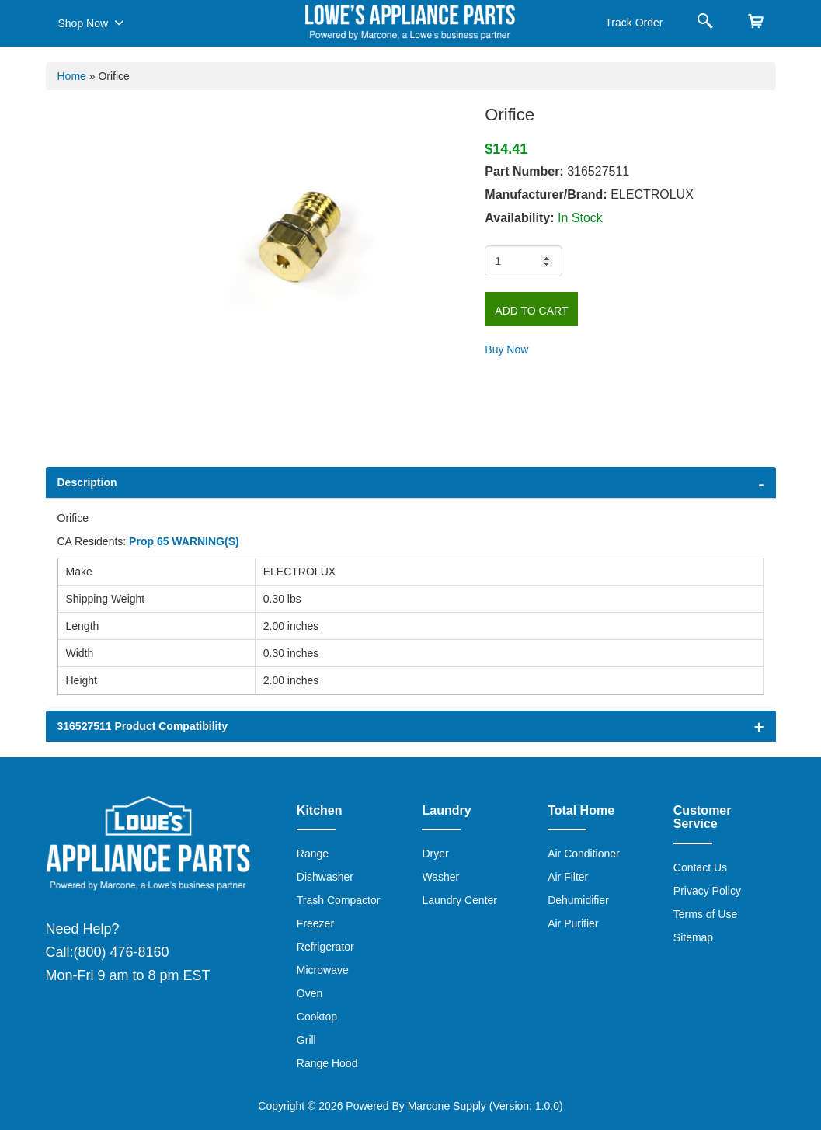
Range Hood (327, 1063)
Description (87, 482)
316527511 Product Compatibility (142, 726)
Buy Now (506, 349)
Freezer (315, 923)
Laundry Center (459, 900)
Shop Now (91, 22)
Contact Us (700, 867)
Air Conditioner (584, 853)
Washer (440, 877)
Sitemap (693, 937)
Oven (309, 993)
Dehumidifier (578, 900)
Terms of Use (705, 914)
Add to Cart (531, 310)
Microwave (323, 970)
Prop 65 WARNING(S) (184, 541)
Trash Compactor (339, 900)
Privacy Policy (707, 891)
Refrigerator (325, 947)
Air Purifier (573, 923)
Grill (306, 1040)
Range (313, 853)
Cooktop (317, 1016)
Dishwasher (325, 877)
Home (71, 76)
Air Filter (568, 877)
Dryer (435, 853)
